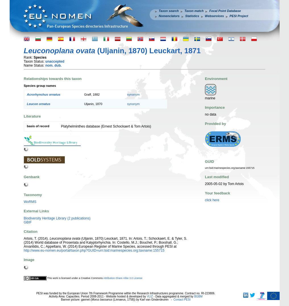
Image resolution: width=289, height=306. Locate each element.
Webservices (214, 16)
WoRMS (30, 202)
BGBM (198, 296)
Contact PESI (181, 299)
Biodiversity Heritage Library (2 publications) (57, 218)
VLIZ (150, 296)
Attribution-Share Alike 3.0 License (122, 278)
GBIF (28, 222)
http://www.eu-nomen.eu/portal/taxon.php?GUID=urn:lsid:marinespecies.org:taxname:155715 (94, 250)
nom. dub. (53, 65)
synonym (133, 94)
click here (212, 200)
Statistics (192, 16)
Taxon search (169, 11)
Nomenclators (169, 16)
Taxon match (193, 11)
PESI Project (239, 16)
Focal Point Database (225, 11)
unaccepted (55, 61)
